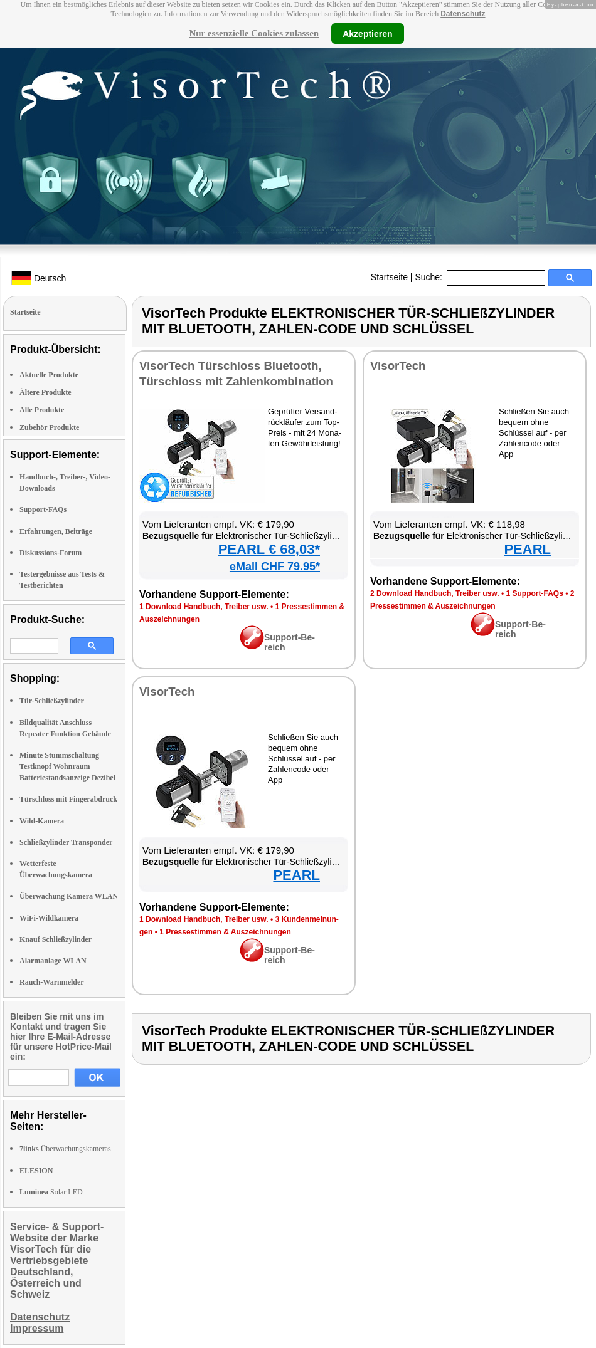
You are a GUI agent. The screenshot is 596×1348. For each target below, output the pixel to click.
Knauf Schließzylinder (55, 939)
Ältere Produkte (45, 392)
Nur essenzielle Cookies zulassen (254, 33)
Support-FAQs (43, 509)
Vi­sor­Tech (397, 365)
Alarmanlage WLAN (53, 960)
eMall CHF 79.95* (275, 566)
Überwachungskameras (65, 1148)
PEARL (527, 549)
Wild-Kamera (41, 821)
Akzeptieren (367, 33)
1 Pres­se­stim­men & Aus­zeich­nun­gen (225, 931)
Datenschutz (462, 13)
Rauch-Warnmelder (51, 982)
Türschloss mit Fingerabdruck (68, 799)
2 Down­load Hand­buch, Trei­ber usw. (434, 593)
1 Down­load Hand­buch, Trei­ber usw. (204, 606)
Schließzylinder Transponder (65, 842)
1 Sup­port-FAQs (534, 593)
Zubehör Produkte (49, 427)
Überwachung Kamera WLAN (68, 896)
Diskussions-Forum (50, 552)
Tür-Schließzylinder (51, 700)
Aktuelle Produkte (48, 374)
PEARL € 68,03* (269, 549)
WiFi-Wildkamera (48, 918)
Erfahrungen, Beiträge (55, 531)
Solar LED (51, 1192)
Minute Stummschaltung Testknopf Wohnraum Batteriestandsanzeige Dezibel (67, 766)
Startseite (389, 277)
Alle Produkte (41, 409)
